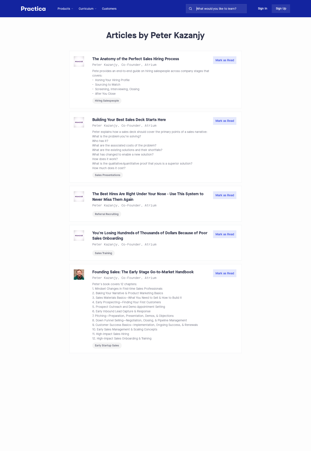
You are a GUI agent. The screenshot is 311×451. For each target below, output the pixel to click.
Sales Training (103, 253)
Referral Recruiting (107, 214)
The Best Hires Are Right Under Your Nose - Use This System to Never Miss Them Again (148, 196)
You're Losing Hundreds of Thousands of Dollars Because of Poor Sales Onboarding (149, 235)
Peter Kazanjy (105, 65)
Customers (109, 9)
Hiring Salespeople (107, 100)
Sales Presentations (107, 175)
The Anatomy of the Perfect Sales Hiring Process (135, 58)
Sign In (262, 8)
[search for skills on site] (221, 8)
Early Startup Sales (107, 345)
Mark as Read (224, 60)
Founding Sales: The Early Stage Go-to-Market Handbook (143, 272)
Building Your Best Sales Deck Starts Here (129, 119)
